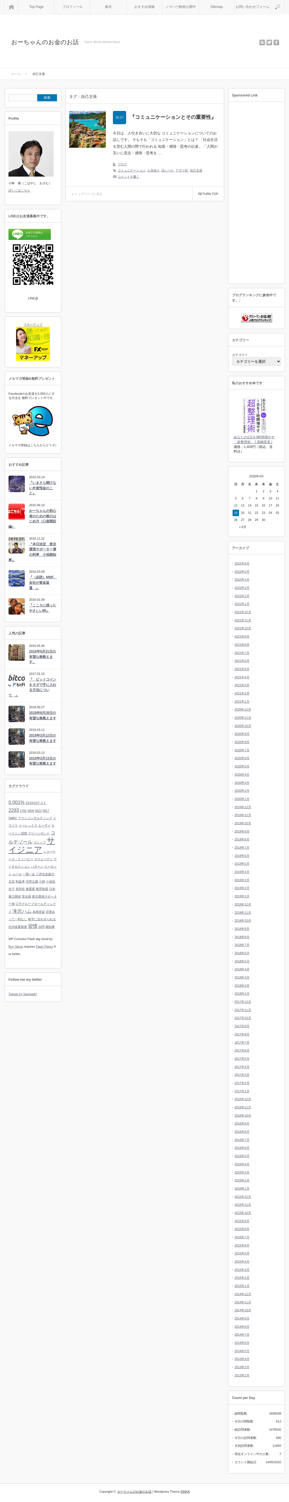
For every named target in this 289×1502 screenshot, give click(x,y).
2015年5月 (242, 1253)
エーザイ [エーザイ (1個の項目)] (44, 825)
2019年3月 (242, 880)
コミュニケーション (132, 170)
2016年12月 (243, 1099)
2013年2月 (242, 1375)
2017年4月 (242, 1066)
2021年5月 (242, 669)
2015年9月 (242, 1221)
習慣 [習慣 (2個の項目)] (33, 926)
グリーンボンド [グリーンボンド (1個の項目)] (39, 833)
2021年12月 (243, 612)
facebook (276, 42)
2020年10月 (243, 726)
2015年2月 (242, 1277)
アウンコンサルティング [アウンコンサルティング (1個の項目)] (35, 818)
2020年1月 (242, 799)
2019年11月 (243, 815)
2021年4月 (242, 677)
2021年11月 (243, 620)
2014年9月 (242, 1318)
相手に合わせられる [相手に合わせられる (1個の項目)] (42, 919)
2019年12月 (243, 807)
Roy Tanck (15, 946)
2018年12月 (243, 904)
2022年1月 (242, 604)
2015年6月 (242, 1245)
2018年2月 (242, 985)
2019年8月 (242, 839)
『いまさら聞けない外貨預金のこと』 (42, 488)
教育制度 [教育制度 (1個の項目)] (42, 889)
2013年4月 (242, 1359)
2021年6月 (242, 660)
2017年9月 (242, 1026)
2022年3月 (242, 587)
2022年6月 (242, 563)
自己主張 (196, 170)
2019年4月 (242, 872)
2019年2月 (242, 888)
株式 (108, 7)
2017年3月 (242, 1074)
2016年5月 (242, 1156)
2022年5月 (242, 571)
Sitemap (216, 7)
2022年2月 (242, 596)
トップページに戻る (88, 194)
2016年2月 (242, 1180)
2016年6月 (242, 1147)
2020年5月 (242, 766)
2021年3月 (242, 685)
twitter (269, 42)
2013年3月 (242, 1367)
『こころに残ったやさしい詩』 (42, 608)
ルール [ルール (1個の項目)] (17, 874)
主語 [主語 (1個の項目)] (11, 881)
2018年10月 (243, 920)
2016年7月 (242, 1139)
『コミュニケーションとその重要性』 (173, 117)
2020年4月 (242, 774)
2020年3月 (242, 782)
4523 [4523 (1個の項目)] (38, 810)
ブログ (122, 164)
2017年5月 (242, 1058)
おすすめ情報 (144, 7)
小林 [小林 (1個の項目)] (42, 881)
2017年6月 (242, 1050)
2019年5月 (242, 863)
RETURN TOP (208, 194)
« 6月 (242, 527)
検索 (284, 2)
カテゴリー (240, 355)
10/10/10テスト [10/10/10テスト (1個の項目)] (35, 802)
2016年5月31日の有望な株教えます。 (42, 656)
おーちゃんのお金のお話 (45, 42)
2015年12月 (243, 1196)
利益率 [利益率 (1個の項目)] (20, 881)
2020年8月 (242, 742)
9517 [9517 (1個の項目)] (46, 810)
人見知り (153, 170)
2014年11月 (243, 1302)
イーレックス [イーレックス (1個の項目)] (28, 825)
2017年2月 (242, 1083)
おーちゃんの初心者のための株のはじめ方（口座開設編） (32, 519)
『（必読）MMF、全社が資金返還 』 (43, 582)
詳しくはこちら (19, 190)
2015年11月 (243, 1204)
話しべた (167, 170)
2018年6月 (242, 953)
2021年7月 (242, 653)
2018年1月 (242, 993)
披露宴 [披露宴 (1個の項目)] (30, 889)
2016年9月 (242, 1123)
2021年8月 (242, 644)
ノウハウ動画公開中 (180, 7)
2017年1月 (242, 1091)
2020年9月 (242, 733)
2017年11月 (243, 1010)
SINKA (185, 1491)
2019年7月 (242, 847)
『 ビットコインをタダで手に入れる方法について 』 (32, 687)
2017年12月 (243, 1001)
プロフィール (72, 7)
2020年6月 (242, 758)
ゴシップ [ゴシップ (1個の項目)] (39, 842)
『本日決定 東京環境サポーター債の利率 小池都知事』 (32, 552)
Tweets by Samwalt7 (22, 994)
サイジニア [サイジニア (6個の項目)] (31, 845)
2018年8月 (242, 937)
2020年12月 (243, 709)
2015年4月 (242, 1261)
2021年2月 (242, 693)
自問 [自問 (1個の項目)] (41, 926)
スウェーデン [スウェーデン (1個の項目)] (43, 859)
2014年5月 (242, 1351)
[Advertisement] (256, 193)
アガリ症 (182, 170)
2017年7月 (242, 1042)
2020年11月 (243, 717)
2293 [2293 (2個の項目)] (13, 810)
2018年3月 (242, 977)
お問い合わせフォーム (253, 7)
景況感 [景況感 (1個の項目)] (26, 896)
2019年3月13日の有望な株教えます (42, 761)
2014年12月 (243, 1294)
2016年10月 (243, 1115)
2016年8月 (242, 1131)
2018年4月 (242, 969)
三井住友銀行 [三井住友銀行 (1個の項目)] (45, 874)
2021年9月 (242, 636)
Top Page (36, 7)
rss (262, 42)
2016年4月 (242, 1164)
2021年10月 (243, 628)
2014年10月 (243, 1310)
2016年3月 (242, 1172)
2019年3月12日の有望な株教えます (42, 738)
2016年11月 (243, 1107)
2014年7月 (242, 1334)
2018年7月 (242, 945)
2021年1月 (242, 701)
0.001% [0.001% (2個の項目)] (16, 802)
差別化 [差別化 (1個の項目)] (20, 889)
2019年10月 (243, 823)
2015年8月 (242, 1229)
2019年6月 (242, 855)
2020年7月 (242, 750)
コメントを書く (128, 176)
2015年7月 (242, 1237)
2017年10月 (243, 1018)
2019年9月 (242, 831)
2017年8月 (242, 1034)
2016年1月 (242, 1188)
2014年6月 (242, 1342)
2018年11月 (243, 912)
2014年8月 (242, 1326)
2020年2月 (242, 790)
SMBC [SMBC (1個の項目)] (12, 818)
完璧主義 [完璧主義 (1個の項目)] (32, 881)
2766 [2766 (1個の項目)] (23, 810)
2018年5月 (242, 961)
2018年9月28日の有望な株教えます (42, 715)
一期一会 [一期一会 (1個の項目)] (29, 874)
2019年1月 (242, 896)
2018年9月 (242, 928)
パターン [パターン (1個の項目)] (37, 866)
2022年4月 (242, 579)
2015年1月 (242, 1286)
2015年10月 (243, 1213)
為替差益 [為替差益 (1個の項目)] (38, 911)
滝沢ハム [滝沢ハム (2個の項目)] (22, 911)
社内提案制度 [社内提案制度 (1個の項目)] (17, 926)
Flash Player (44, 946)
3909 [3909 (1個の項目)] (30, 810)
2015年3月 (242, 1269)
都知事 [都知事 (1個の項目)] (50, 926)
